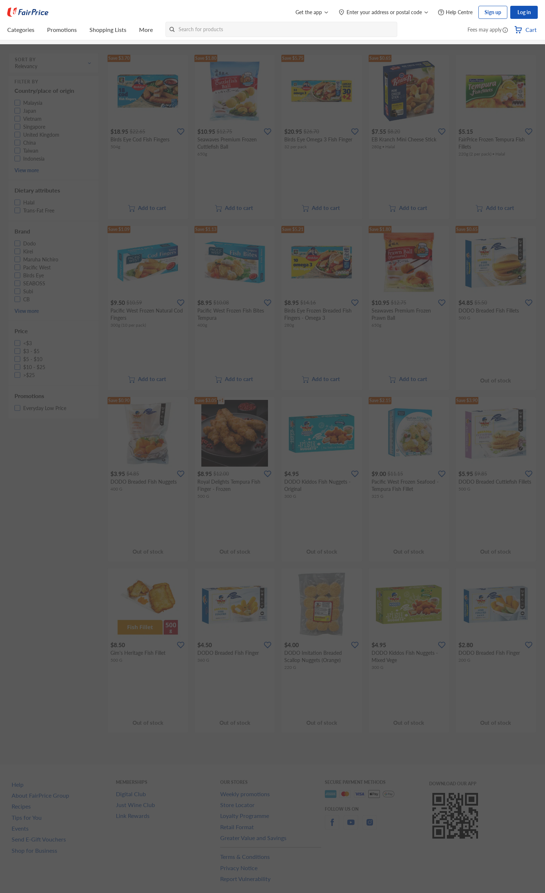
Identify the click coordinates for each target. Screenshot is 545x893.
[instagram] (369, 826)
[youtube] (351, 826)
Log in (524, 12)
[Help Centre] (455, 12)
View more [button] (26, 170)
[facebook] (332, 826)
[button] (505, 30)
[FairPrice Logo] (28, 12)
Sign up (493, 12)
